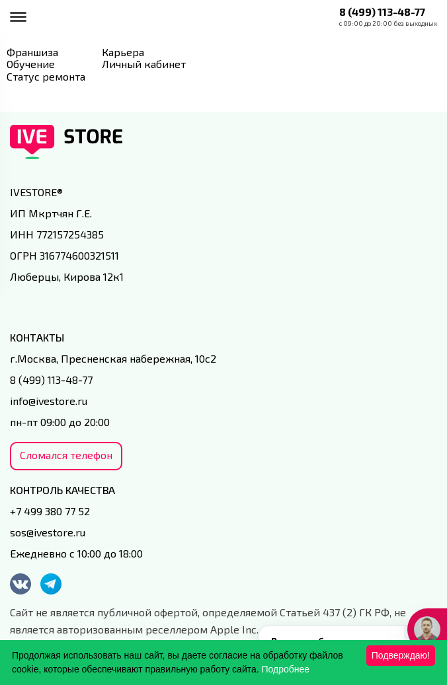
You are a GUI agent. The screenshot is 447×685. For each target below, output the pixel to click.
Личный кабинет (144, 63)
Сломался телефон (66, 455)
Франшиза (32, 52)
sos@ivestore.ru (47, 532)
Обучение (31, 63)
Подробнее (286, 669)
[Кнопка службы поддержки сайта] (427, 629)
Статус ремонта (46, 76)
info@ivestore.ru (48, 400)
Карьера (123, 52)
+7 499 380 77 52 (50, 511)
